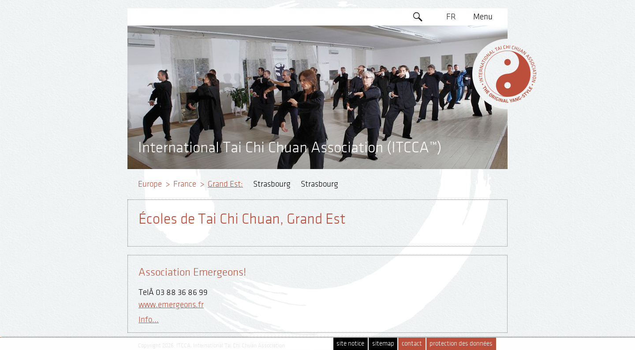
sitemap (383, 343)
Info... (148, 319)
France (184, 184)
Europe (150, 184)
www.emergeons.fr (171, 304)
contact (412, 343)
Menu (483, 16)
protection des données (461, 343)
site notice (350, 343)
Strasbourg (272, 184)
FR (451, 16)
